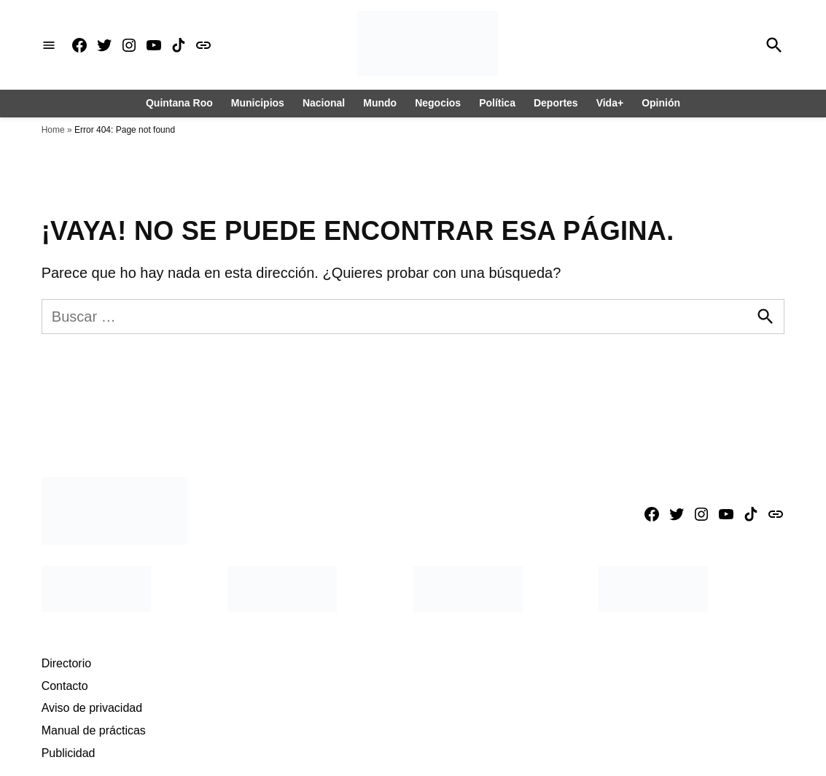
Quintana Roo (179, 103)
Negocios (438, 103)
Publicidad (69, 753)
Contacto (65, 686)
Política (497, 103)
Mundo (380, 103)
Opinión (661, 103)
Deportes (556, 103)
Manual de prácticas (94, 730)
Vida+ (610, 103)
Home (53, 130)
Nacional (324, 103)
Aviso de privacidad (92, 708)
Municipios (257, 103)
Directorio (66, 663)
